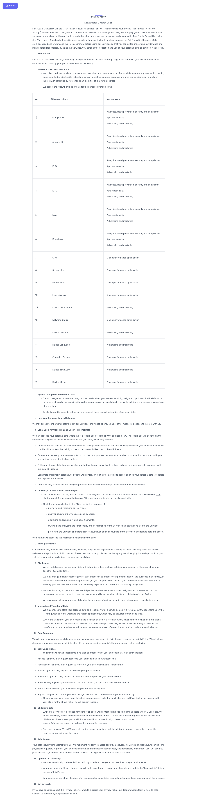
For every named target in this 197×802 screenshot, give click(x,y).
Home (10, 5)
